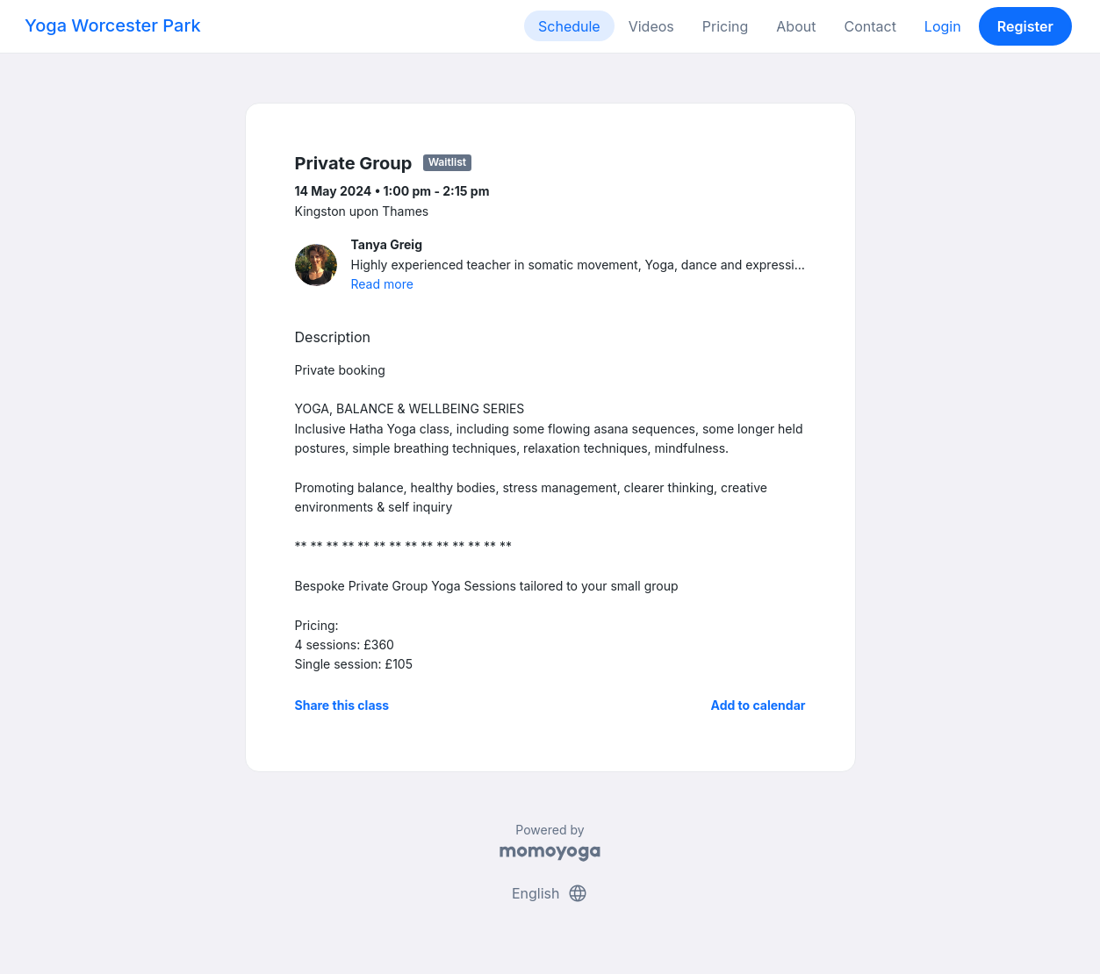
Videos (651, 26)
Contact (869, 26)
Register (1025, 26)
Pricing (725, 26)
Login (942, 26)
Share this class (342, 705)
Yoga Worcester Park (113, 25)
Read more (382, 283)
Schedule (569, 26)
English (550, 893)
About (796, 26)
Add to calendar (758, 705)
